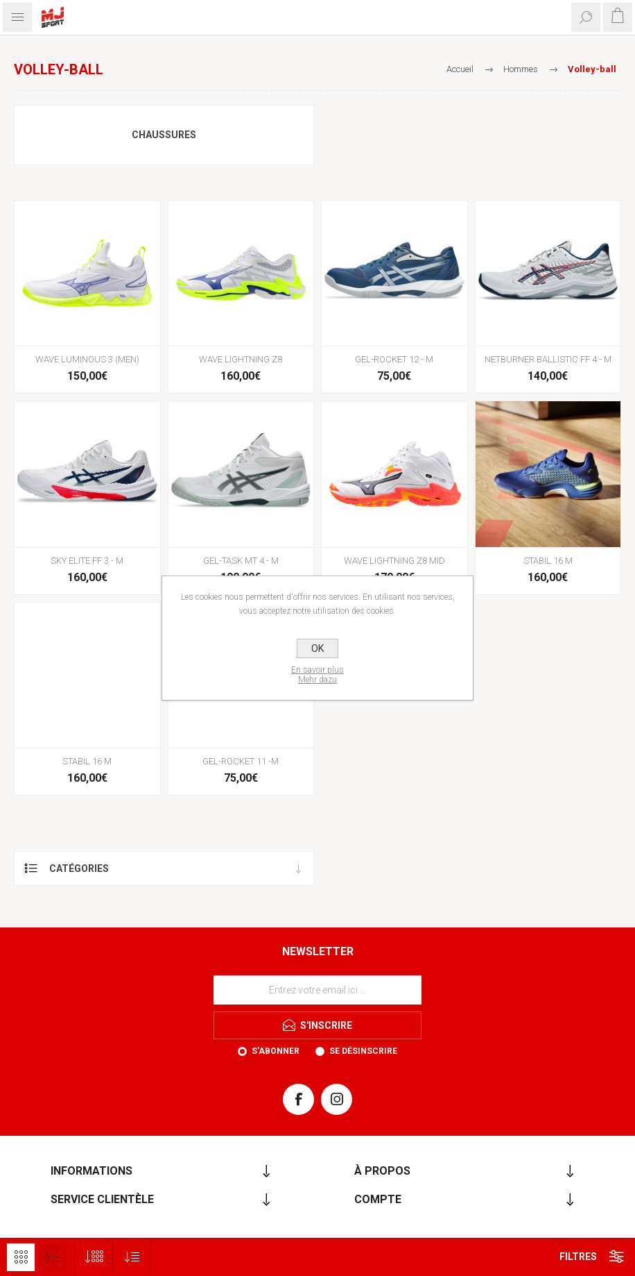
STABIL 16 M (548, 560)
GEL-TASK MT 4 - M (241, 560)
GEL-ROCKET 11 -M (240, 761)
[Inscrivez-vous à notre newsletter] (317, 990)
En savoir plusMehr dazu (317, 675)
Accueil (459, 69)
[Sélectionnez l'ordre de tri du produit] (132, 1257)
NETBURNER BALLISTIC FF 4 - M (548, 359)
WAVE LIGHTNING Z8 (240, 359)
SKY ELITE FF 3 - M (87, 560)
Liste (52, 1257)
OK (317, 648)
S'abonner (275, 1051)
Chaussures (164, 134)
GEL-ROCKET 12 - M (394, 359)
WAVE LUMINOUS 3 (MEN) (87, 359)
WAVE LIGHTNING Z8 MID (394, 560)
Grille (21, 1257)
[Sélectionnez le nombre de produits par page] (94, 1257)
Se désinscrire (363, 1051)
